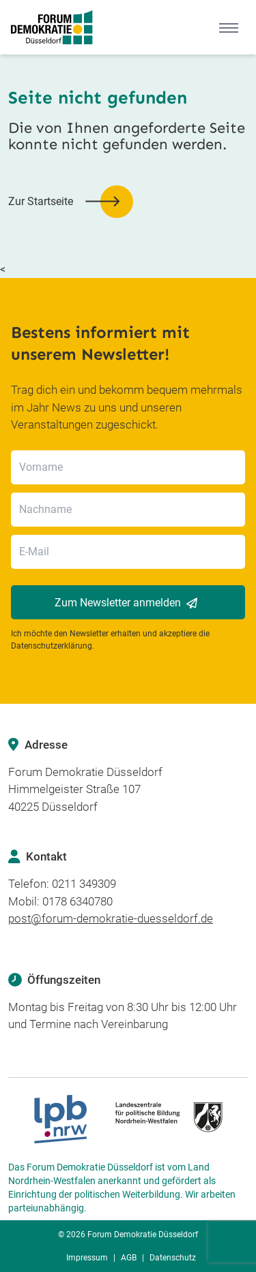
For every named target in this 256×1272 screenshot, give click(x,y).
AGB (129, 1257)
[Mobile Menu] (228, 27)
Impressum (87, 1257)
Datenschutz (173, 1257)
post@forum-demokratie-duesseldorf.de (110, 918)
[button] (70, 201)
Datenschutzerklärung (51, 646)
